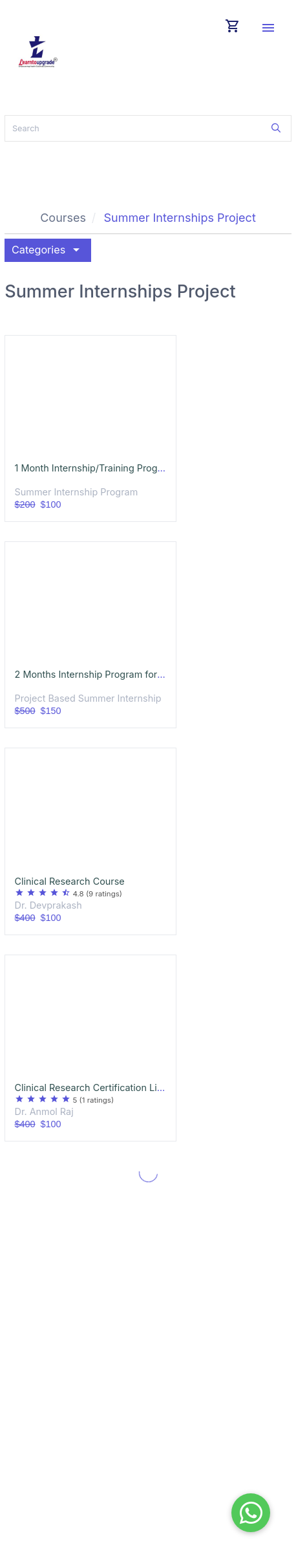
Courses (63, 217)
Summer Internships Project (179, 217)
